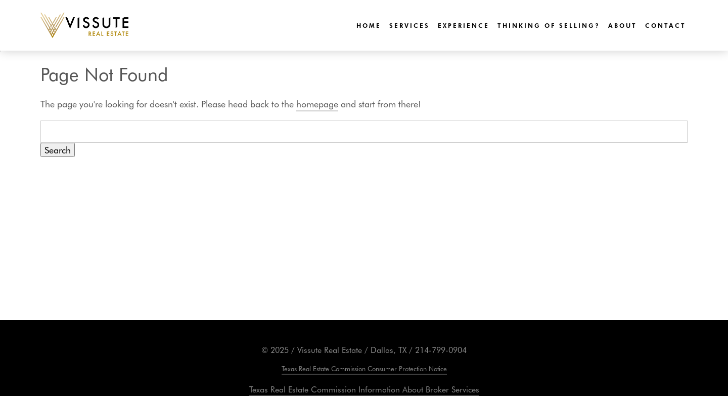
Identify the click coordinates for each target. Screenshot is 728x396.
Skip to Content (0, 51)
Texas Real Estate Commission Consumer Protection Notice (364, 368)
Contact (665, 25)
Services (409, 25)
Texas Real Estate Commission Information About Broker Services (364, 388)
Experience (463, 25)
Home (368, 25)
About (622, 25)
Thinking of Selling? (548, 25)
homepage (317, 103)
